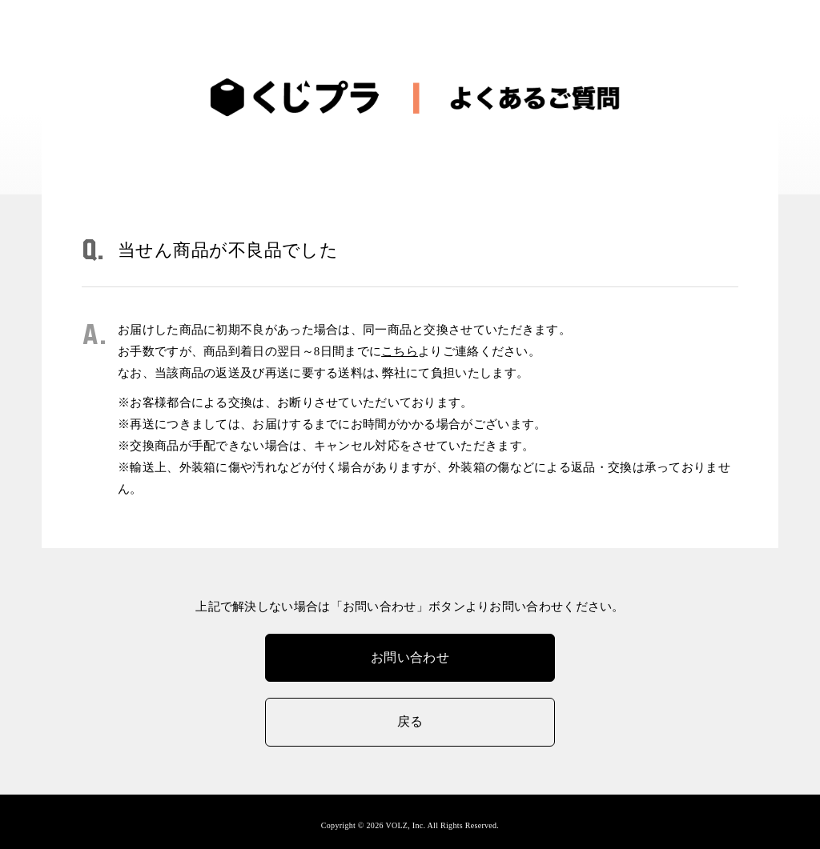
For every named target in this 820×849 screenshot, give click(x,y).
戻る (410, 721)
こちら (399, 351)
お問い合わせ (410, 657)
